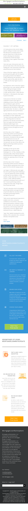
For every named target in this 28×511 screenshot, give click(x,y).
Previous (19, 40)
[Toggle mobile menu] (25, 6)
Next (24, 40)
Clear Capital (6, 221)
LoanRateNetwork (7, 473)
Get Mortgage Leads (8, 477)
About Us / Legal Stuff (8, 482)
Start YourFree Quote (14, 19)
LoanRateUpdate (6, 472)
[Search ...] (12, 485)
